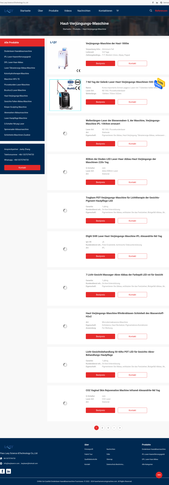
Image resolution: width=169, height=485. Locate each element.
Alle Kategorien (147, 464)
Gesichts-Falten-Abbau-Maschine (18, 101)
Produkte (77, 29)
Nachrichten (111, 449)
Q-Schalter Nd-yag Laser (14, 124)
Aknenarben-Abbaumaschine (16, 113)
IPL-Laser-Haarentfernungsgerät (17, 57)
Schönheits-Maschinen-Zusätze (17, 135)
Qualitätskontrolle (90, 459)
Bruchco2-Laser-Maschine (15, 90)
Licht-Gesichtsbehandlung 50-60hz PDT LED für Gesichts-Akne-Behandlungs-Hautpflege (120, 353)
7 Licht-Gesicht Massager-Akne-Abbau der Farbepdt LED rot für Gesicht (124, 274)
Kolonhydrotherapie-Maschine (16, 73)
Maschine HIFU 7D (12, 79)
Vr (117, 10)
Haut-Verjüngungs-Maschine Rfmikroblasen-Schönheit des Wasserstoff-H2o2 (125, 315)
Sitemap (109, 459)
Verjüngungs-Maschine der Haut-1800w (107, 43)
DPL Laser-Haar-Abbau (13, 62)
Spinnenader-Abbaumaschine (16, 129)
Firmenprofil (88, 449)
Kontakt (22, 167)
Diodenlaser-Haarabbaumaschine (18, 51)
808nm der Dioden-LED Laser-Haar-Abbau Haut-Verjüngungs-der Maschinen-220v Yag (121, 161)
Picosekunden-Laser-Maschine (17, 85)
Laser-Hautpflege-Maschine (15, 118)
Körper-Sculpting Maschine (15, 107)
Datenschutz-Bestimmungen (115, 464)
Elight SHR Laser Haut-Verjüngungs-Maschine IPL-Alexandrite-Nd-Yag (124, 236)
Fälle (108, 454)
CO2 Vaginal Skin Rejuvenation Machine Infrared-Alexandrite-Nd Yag (123, 390)
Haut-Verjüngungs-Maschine (16, 96)
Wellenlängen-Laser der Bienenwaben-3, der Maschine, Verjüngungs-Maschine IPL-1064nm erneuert (123, 122)
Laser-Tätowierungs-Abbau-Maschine (19, 68)
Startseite (67, 29)
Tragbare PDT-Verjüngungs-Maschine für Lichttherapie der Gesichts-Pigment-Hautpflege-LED (123, 199)
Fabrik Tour (88, 454)
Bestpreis (100, 63)
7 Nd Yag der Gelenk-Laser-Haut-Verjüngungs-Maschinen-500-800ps (123, 82)
